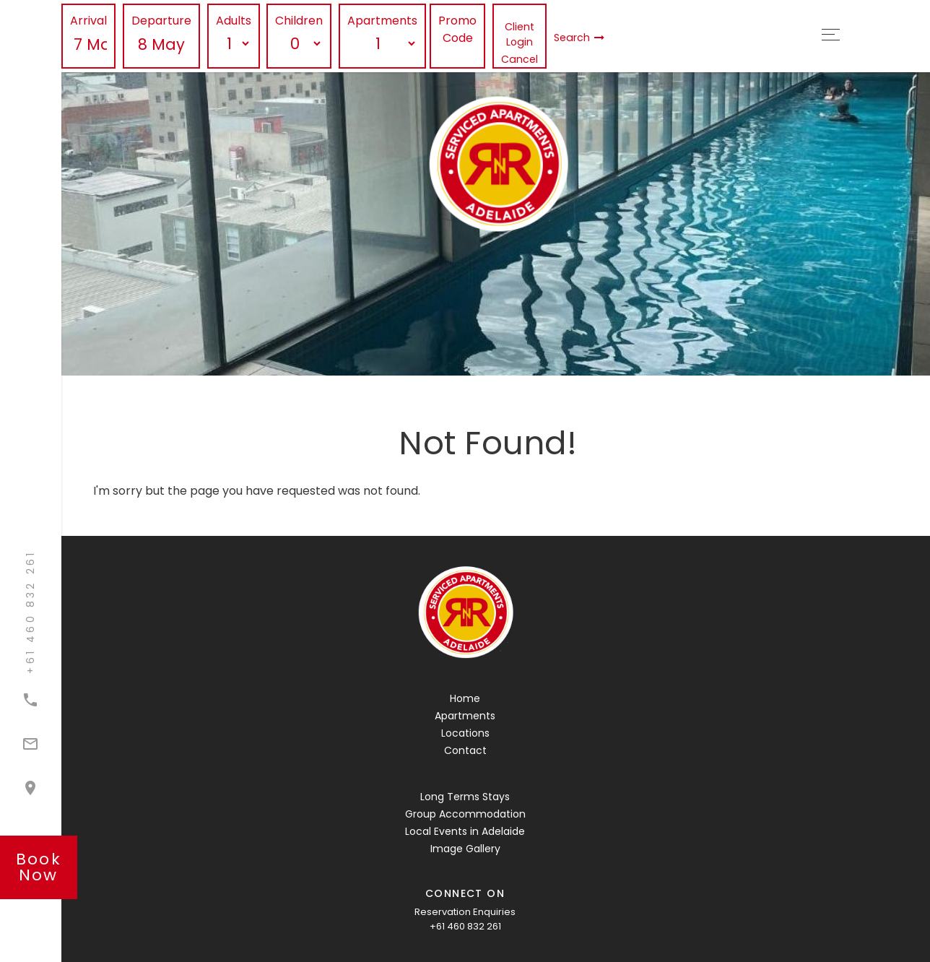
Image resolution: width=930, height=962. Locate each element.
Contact (465, 750)
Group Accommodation (465, 814)
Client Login (519, 34)
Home (465, 698)
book (38, 867)
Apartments (382, 20)
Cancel (519, 59)
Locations (465, 733)
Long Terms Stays (465, 796)
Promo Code (457, 29)
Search (579, 37)
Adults (233, 20)
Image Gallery (465, 848)
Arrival (88, 20)
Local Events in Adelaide (465, 831)
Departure (161, 20)
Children (299, 20)
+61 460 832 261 (465, 926)
